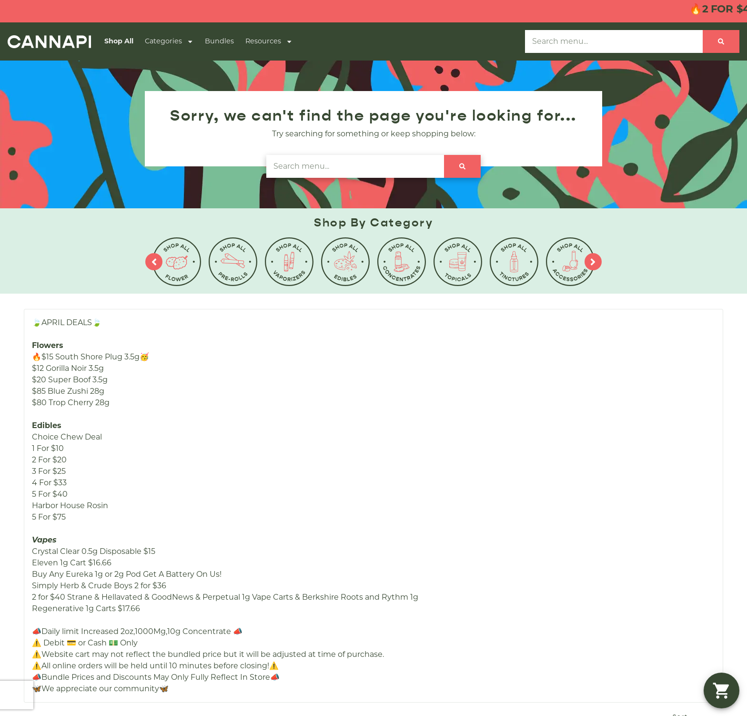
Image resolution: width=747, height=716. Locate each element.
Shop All (118, 41)
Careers (447, 429)
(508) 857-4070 (598, 414)
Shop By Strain (304, 475)
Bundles (219, 41)
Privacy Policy (671, 583)
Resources (269, 41)
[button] (721, 690)
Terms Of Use (719, 583)
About (445, 414)
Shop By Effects (306, 460)
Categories (169, 41)
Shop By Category (310, 429)
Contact (448, 445)
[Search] (721, 41)
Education (453, 475)
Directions (452, 460)
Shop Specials (302, 445)
